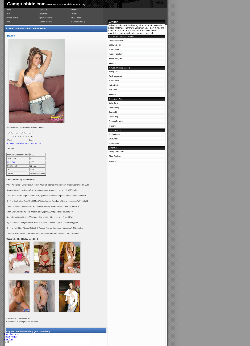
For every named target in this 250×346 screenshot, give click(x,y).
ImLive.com (114, 143)
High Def (11, 162)
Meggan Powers (115, 121)
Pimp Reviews (115, 156)
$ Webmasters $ (78, 22)
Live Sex (8, 339)
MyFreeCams (114, 134)
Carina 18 (112, 112)
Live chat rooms (12, 334)
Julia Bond (113, 103)
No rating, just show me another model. (23, 143)
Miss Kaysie (113, 81)
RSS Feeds (76, 18)
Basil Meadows (115, 77)
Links (8, 22)
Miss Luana (113, 50)
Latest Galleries (45, 22)
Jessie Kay (113, 117)
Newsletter (43, 14)
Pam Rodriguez (115, 59)
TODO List (43, 10)
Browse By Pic (12, 18)
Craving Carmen (115, 41)
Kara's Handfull (115, 54)
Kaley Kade (113, 86)
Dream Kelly (113, 108)
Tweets (74, 14)
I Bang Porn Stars (116, 152)
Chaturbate (113, 139)
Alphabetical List (45, 18)
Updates (74, 10)
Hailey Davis (113, 72)
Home (8, 10)
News (8, 14)
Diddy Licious (114, 45)
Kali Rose (112, 90)
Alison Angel (10, 336)
